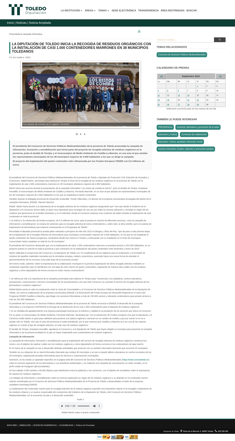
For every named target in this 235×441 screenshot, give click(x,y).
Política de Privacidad (85, 425)
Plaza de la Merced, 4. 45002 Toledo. (197, 431)
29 (198, 105)
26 (168, 105)
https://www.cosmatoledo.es (136, 359)
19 (168, 100)
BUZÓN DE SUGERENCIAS (45, 425)
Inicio (10, 22)
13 (179, 95)
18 (159, 100)
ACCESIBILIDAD (66, 425)
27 (179, 105)
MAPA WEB (12, 425)
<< (161, 76)
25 (159, 105)
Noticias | (22, 22)
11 (159, 95)
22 (198, 100)
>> (220, 76)
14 (188, 95)
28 (188, 105)
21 (188, 100)
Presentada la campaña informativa (25, 34)
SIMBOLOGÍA (25, 425)
